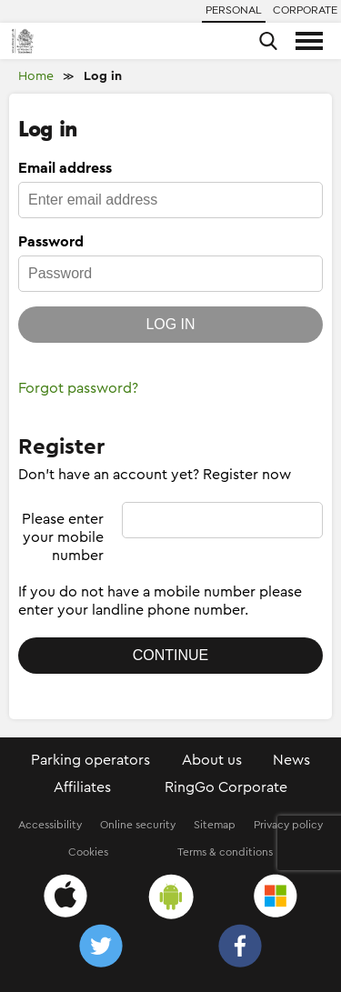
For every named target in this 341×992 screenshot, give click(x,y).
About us (212, 760)
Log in (103, 76)
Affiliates (82, 787)
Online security (138, 824)
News (291, 760)
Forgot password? (78, 388)
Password (51, 242)
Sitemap (215, 824)
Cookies (88, 852)
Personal (234, 10)
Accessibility (50, 824)
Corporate (305, 10)
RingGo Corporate (226, 787)
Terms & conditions (225, 852)
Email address (65, 168)
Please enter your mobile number (63, 537)
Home (36, 76)
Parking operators (90, 760)
